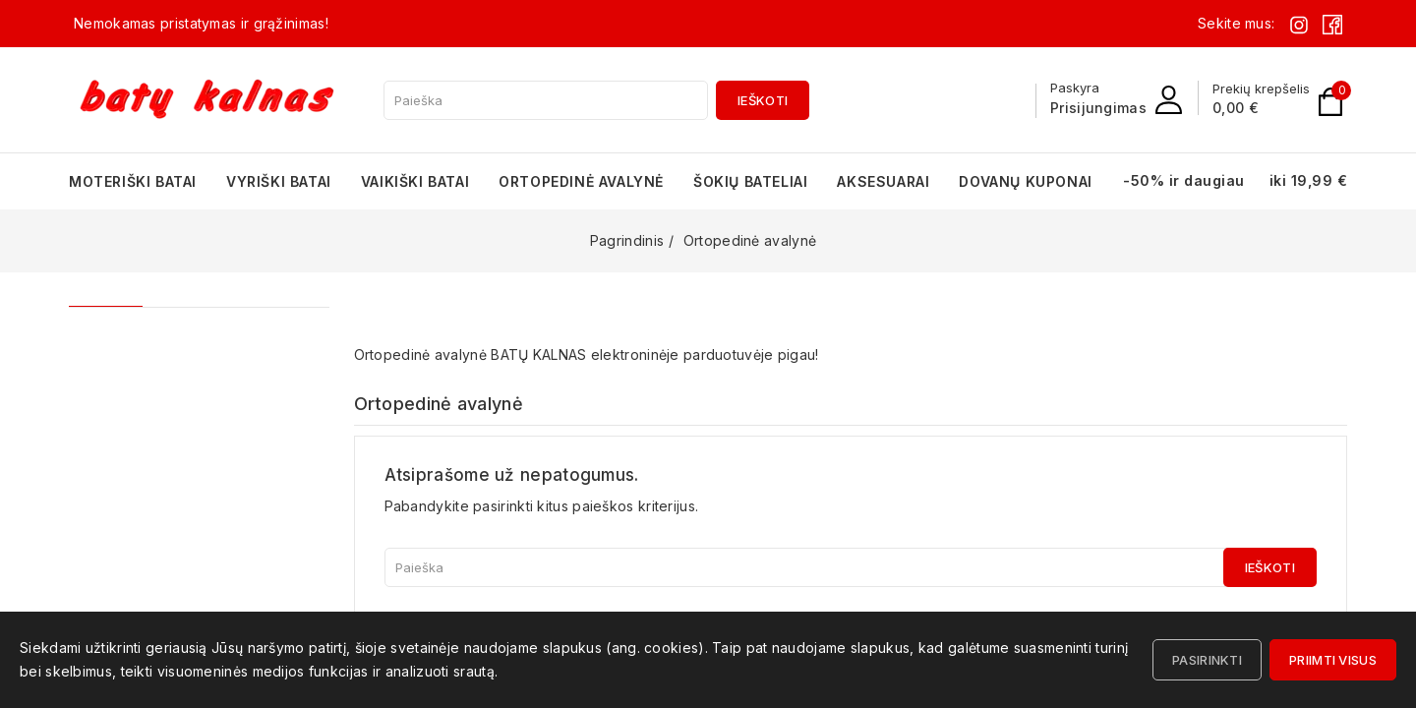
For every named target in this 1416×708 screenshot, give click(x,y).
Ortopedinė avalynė (581, 181)
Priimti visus (1333, 660)
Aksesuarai (883, 181)
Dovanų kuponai (1025, 181)
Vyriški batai (278, 181)
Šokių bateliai (750, 181)
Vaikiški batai (415, 181)
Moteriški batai (133, 181)
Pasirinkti (1207, 660)
